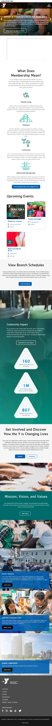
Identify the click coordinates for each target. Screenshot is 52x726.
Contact (4, 691)
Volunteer (32, 456)
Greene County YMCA (15, 224)
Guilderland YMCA (35, 222)
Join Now (5, 689)
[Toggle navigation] (49, 5)
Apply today (7, 627)
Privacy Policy (25, 722)
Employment (6, 697)
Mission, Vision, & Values (9, 702)
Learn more (7, 585)
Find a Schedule (25, 284)
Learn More (25, 513)
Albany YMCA (13, 253)
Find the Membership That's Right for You (26, 186)
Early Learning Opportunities (15, 31)
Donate (20, 456)
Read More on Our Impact (26, 342)
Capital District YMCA (7, 1)
